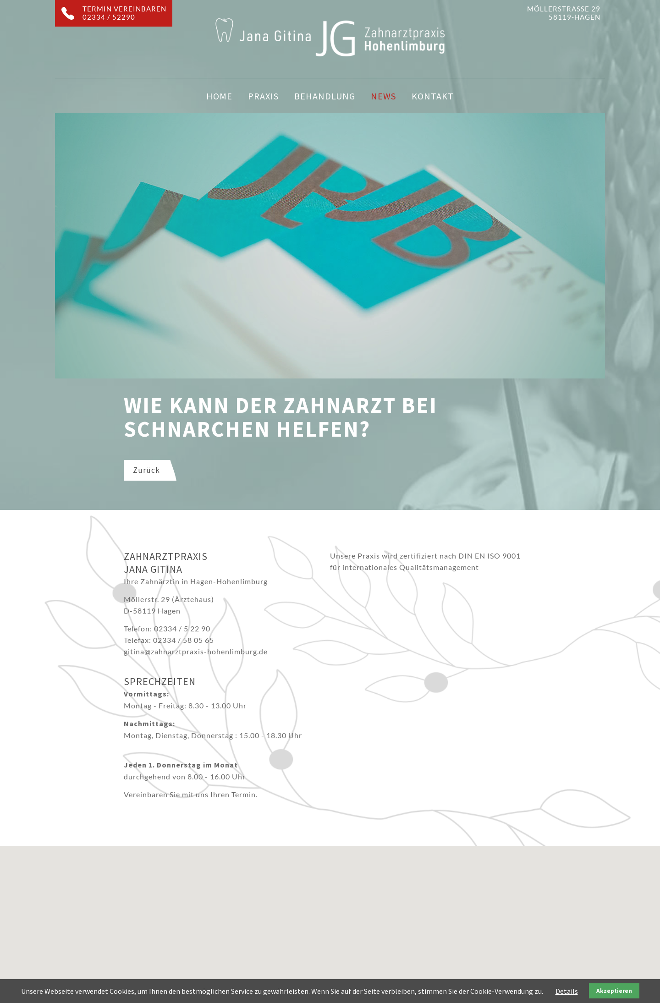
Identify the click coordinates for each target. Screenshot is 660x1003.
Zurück (146, 470)
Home (219, 96)
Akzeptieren (614, 991)
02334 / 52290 (108, 17)
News (383, 96)
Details (567, 991)
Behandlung (324, 96)
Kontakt (433, 96)
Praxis (263, 96)
